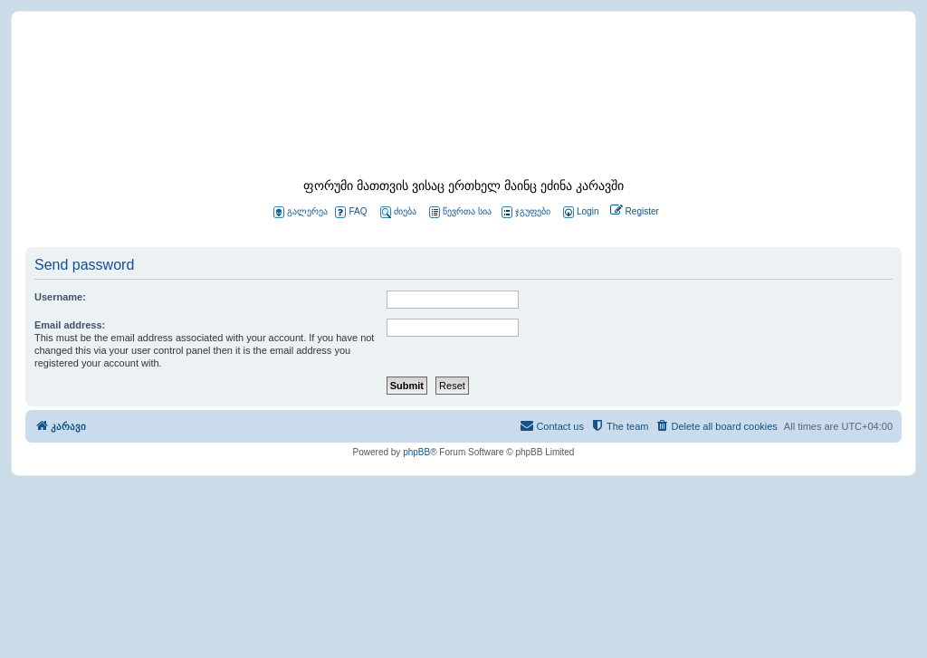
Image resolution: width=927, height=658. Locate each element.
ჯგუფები (526, 212)
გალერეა (300, 212)
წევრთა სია (460, 212)
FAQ (351, 212)
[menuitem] (579, 212)
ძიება (398, 212)
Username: (60, 296)
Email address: (69, 324)
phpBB (416, 452)
